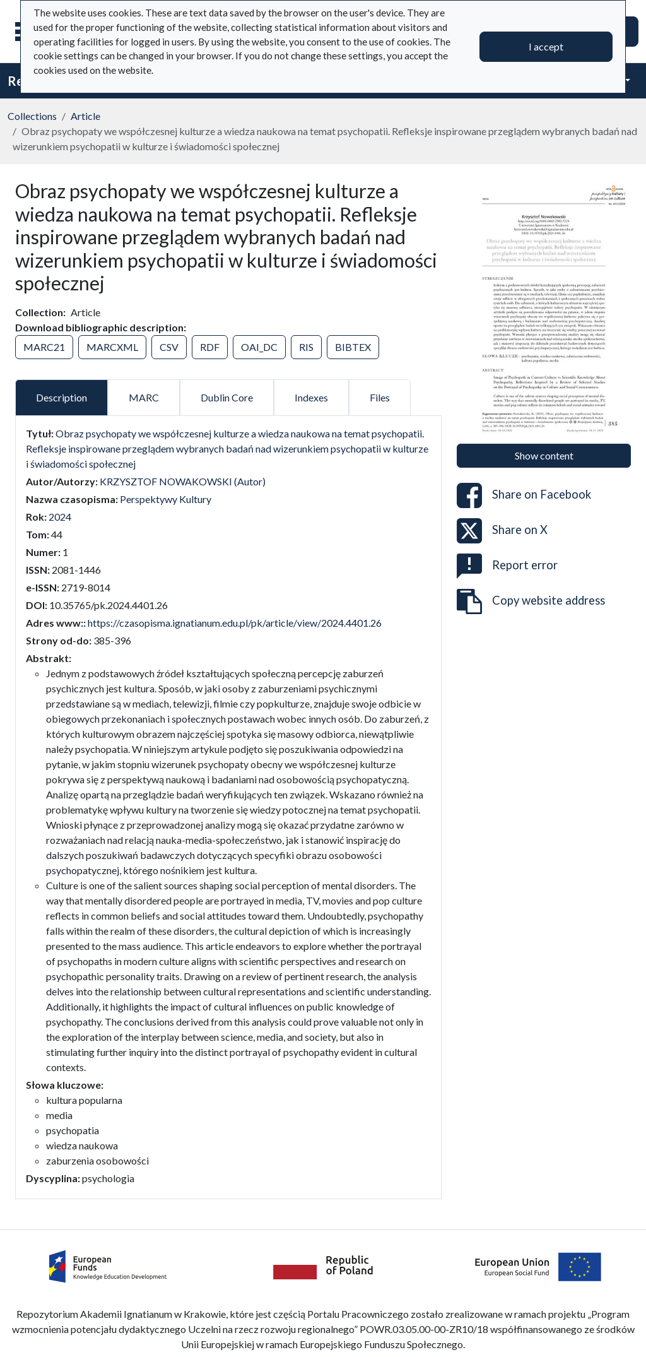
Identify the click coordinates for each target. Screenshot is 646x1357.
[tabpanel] (228, 806)
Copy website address (531, 601)
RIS (306, 347)
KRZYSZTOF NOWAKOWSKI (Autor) (183, 481)
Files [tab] (380, 397)
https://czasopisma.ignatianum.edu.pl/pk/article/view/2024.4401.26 (235, 623)
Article (85, 116)
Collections (32, 116)
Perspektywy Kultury (165, 499)
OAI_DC (259, 347)
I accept (546, 46)
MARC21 (44, 347)
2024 (60, 517)
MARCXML (112, 347)
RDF (210, 347)
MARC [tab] (144, 397)
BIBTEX (353, 347)
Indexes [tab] (311, 397)
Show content (544, 455)
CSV (169, 347)
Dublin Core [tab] (227, 397)
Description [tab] (61, 397)
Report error (507, 566)
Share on (524, 495)
